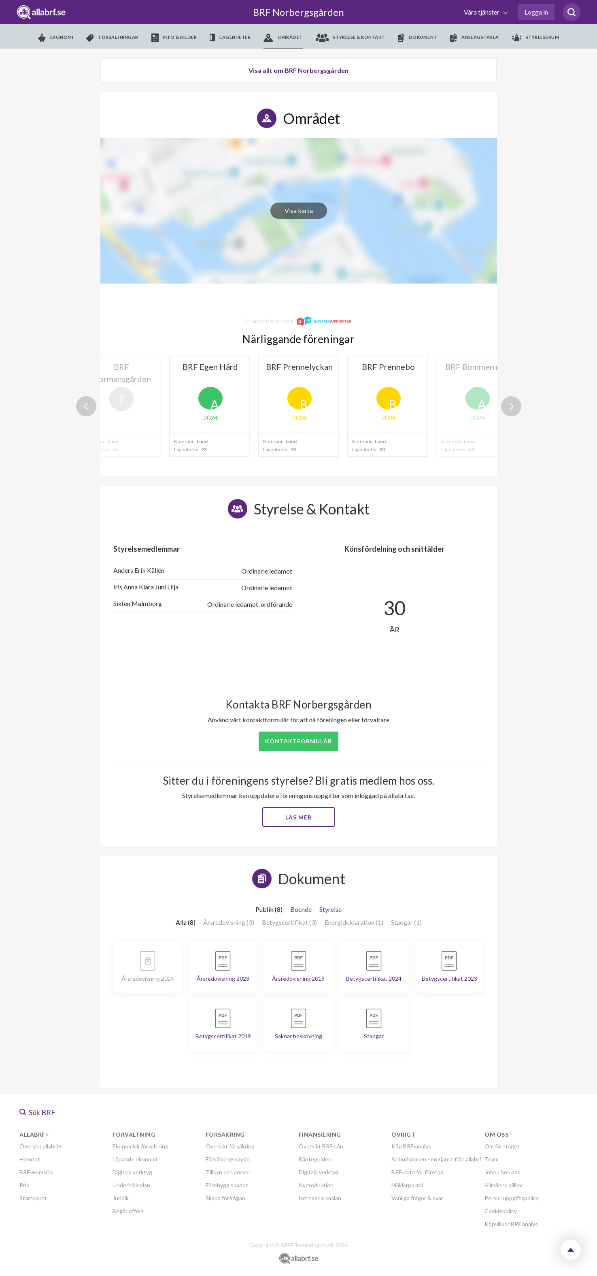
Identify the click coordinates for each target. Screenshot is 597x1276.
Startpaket (33, 1198)
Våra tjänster (482, 12)
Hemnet (29, 1159)
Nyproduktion (316, 1185)
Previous (86, 406)
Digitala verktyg (132, 1172)
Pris (24, 1185)
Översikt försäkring (230, 1146)
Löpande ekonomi (135, 1159)
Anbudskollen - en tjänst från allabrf (436, 1159)
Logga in (536, 12)
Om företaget (502, 1146)
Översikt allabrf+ (40, 1146)
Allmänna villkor (503, 1185)
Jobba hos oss (502, 1172)
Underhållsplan (131, 1185)
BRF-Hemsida (36, 1172)
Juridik (121, 1198)
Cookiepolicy (500, 1211)
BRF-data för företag (417, 1172)
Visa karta (299, 210)
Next (511, 406)
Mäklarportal (407, 1185)
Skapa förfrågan (225, 1198)
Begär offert (128, 1211)
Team (491, 1159)
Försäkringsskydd (228, 1159)
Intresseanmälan (320, 1198)
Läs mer (298, 817)
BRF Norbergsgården (298, 12)
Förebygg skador (227, 1185)
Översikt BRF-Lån (321, 1146)
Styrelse (330, 909)
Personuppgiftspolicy (511, 1198)
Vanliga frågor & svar (417, 1198)
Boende (301, 909)
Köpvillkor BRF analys (511, 1224)
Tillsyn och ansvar (228, 1172)
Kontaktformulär (298, 741)
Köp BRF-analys (411, 1146)
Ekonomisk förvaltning (140, 1146)
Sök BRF (37, 1112)
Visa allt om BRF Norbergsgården (298, 70)
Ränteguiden (315, 1159)
